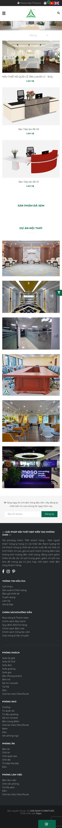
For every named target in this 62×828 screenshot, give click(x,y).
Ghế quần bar (9, 756)
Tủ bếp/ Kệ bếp (10, 763)
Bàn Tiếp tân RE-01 (29, 182)
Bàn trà (6, 679)
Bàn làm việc (9, 780)
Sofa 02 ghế (8, 658)
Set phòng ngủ (10, 735)
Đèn (4, 690)
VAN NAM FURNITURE (42, 811)
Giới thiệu (7, 586)
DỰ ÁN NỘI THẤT (31, 228)
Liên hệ (6, 601)
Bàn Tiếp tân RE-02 (28, 129)
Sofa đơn (7, 665)
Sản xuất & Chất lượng (14, 590)
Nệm (5, 728)
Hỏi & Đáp (7, 604)
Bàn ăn (6, 749)
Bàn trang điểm (11, 721)
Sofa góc (7, 672)
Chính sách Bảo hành (14, 621)
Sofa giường (8, 668)
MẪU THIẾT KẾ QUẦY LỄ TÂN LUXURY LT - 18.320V (28, 76)
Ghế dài (6, 759)
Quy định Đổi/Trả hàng (14, 625)
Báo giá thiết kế (11, 593)
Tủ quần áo (8, 710)
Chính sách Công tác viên (16, 632)
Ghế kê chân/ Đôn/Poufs (15, 694)
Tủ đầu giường (10, 714)
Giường (6, 707)
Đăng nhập (26, 3)
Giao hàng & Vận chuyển (15, 635)
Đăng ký (37, 3)
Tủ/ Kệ (5, 686)
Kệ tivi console (10, 683)
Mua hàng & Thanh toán (15, 617)
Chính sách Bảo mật (13, 628)
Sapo (39, 813)
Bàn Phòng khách (12, 676)
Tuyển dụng (8, 597)
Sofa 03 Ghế (8, 661)
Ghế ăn (6, 752)
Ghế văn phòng (10, 783)
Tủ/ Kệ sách (8, 787)
